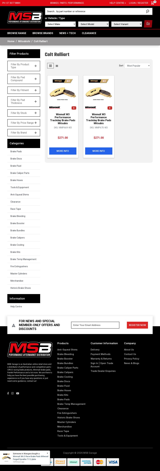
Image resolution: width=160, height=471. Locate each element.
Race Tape (15, 209)
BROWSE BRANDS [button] (42, 33)
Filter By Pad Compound (24, 79)
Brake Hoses (16, 180)
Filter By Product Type (24, 66)
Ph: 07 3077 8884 (11, 3)
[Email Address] (95, 325)
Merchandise (16, 281)
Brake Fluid (15, 166)
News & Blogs (131, 363)
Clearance (89, 33)
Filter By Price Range (24, 122)
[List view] (57, 65)
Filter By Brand (24, 132)
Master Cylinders (18, 273)
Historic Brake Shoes (20, 288)
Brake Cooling (17, 245)
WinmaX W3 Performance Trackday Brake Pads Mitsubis (62, 119)
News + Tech (67, 33)
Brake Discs (16, 158)
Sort (121, 65)
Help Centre (16, 306)
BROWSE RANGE (16, 33)
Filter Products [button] (19, 53)
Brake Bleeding (17, 216)
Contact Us (130, 354)
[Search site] (148, 11)
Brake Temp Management (23, 259)
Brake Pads (16, 151)
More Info (63, 150)
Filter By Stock (24, 113)
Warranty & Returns (101, 358)
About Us (129, 349)
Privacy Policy (131, 358)
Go (148, 23)
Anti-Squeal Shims (19, 194)
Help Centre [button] (117, 3)
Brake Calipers (17, 237)
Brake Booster (17, 223)
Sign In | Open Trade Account (102, 365)
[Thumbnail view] (50, 65)
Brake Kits (15, 252)
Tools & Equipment (19, 187)
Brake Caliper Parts (19, 173)
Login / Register (138, 3)
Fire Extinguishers (19, 266)
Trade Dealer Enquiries (103, 371)
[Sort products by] (137, 65)
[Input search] (94, 11)
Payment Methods (100, 354)
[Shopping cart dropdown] (154, 3)
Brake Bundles (17, 230)
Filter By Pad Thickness (24, 101)
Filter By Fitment (24, 90)
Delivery (95, 349)
